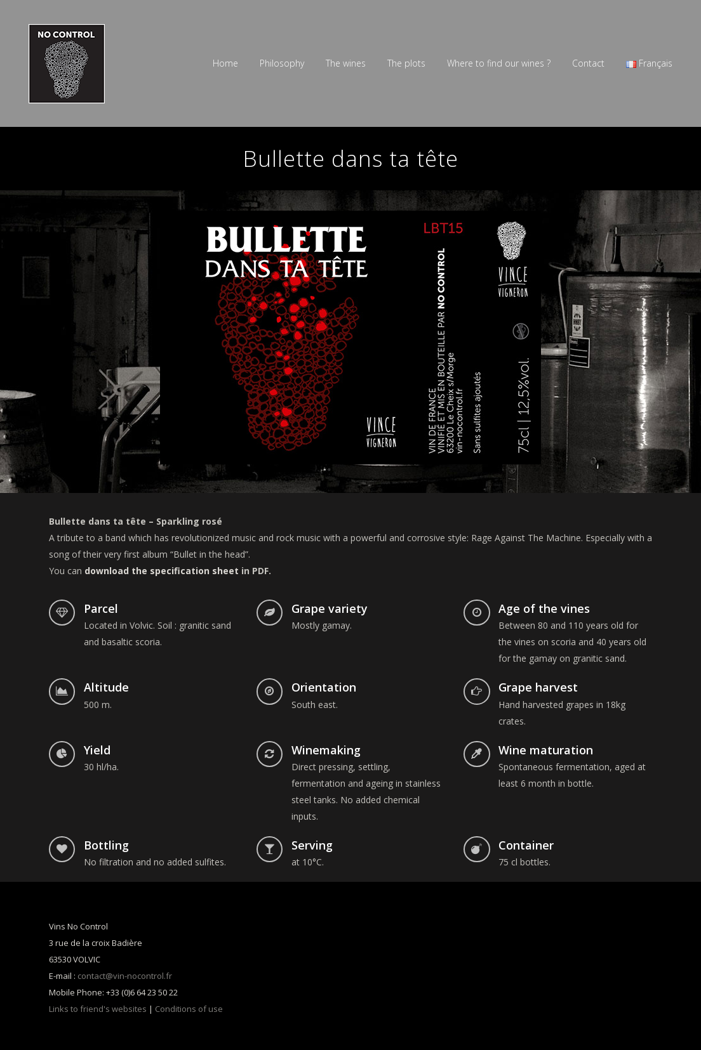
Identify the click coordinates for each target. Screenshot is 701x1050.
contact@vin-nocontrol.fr (124, 975)
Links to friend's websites (98, 1008)
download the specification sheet (161, 571)
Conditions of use (189, 1008)
